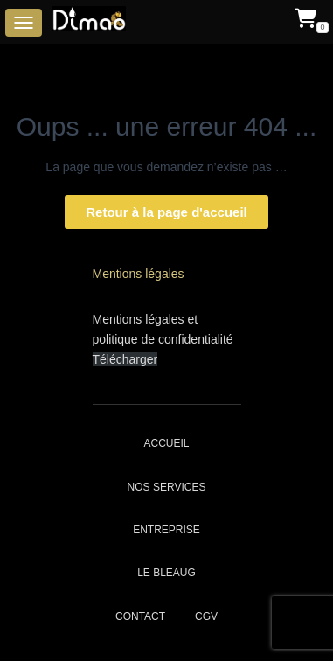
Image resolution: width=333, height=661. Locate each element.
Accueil (166, 443)
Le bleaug (166, 573)
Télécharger (125, 359)
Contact (140, 616)
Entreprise (166, 530)
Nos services (167, 487)
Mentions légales (138, 274)
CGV (206, 616)
